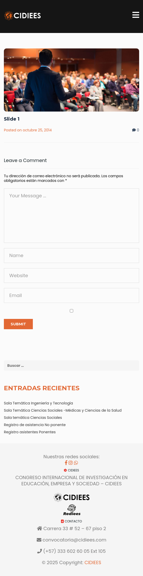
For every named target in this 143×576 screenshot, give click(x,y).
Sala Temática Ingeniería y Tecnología (38, 403)
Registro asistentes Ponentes (30, 432)
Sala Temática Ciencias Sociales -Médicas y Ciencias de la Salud (63, 410)
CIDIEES (93, 562)
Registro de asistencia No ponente (35, 424)
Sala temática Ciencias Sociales (33, 417)
